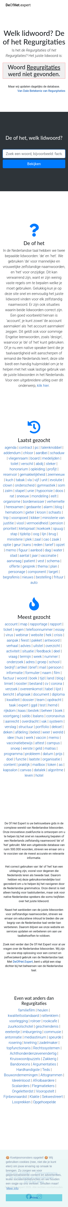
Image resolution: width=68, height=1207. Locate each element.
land (50, 678)
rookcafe (50, 1021)
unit (45, 480)
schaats (54, 512)
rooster (21, 683)
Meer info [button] (12, 1188)
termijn (25, 656)
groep (41, 662)
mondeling (40, 496)
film (57, 673)
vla (29, 480)
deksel (56, 727)
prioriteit (10, 528)
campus (53, 743)
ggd (34, 705)
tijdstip (25, 534)
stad (13, 555)
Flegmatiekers (43, 1086)
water (57, 550)
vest (41, 561)
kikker (35, 518)
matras (50, 748)
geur (17, 545)
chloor (28, 453)
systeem (56, 721)
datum (48, 754)
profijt (52, 469)
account (11, 624)
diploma (58, 694)
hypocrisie (45, 491)
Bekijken (34, 164)
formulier (32, 673)
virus (9, 635)
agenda (11, 447)
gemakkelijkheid (32, 474)
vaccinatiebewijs (20, 743)
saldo (26, 716)
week (38, 656)
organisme (11, 501)
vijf (36, 480)
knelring (30, 1042)
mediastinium (35, 1037)
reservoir (10, 474)
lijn (44, 534)
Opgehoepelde (44, 1102)
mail (42, 667)
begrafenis (11, 577)
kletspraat (27, 528)
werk (29, 737)
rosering (15, 1042)
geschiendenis (47, 1026)
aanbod (36, 550)
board (35, 458)
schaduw (57, 453)
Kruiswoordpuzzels (25, 1059)
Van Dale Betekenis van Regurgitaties (41, 91)
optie (7, 545)
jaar (35, 555)
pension (56, 523)
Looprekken (21, 1102)
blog (58, 507)
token (52, 764)
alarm (48, 507)
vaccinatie (48, 555)
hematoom (14, 512)
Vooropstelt (45, 1091)
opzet (60, 545)
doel (9, 759)
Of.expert (18, 5)
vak (44, 721)
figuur (23, 550)
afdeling (21, 732)
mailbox (38, 764)
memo (11, 550)
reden (38, 545)
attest (39, 743)
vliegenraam (18, 458)
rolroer (35, 1021)
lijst (58, 689)
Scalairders (20, 1086)
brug (52, 534)
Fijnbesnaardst (15, 1096)
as (61, 764)
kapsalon (10, 770)
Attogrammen (51, 1075)
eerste (28, 748)
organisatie (51, 759)
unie (30, 491)
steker (51, 464)
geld (38, 748)
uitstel (38, 646)
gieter (29, 512)
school (54, 662)
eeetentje (12, 1032)
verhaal (12, 646)
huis (20, 737)
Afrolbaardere (44, 1080)
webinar (22, 635)
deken (8, 732)
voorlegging (18, 1021)
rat (12, 496)
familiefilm (26, 1010)
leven (29, 775)
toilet (14, 464)
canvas (25, 770)
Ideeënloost (21, 1080)
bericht (8, 694)
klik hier (43, 385)
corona (56, 683)
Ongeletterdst (22, 1091)
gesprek (28, 566)
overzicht (53, 646)
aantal (24, 555)
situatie (28, 651)
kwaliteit (13, 700)
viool (20, 523)
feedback (43, 651)
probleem (32, 754)
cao (46, 539)
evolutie (56, 480)
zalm (9, 491)
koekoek (43, 528)
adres (30, 662)
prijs (59, 754)
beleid (35, 732)
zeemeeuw (56, 474)
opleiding (38, 469)
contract (25, 447)
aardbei (42, 453)
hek (48, 635)
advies (25, 646)
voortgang (11, 716)
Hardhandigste (28, 1069)
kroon (41, 512)
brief (33, 667)
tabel (49, 689)
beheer (46, 710)
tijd (42, 678)
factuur (8, 678)
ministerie (15, 539)
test (43, 705)
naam (46, 673)
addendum (12, 453)
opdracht (54, 700)
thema (43, 566)
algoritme (55, 770)
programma (13, 754)
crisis (58, 635)
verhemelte (56, 501)
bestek (33, 710)
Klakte (34, 1096)
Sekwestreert (52, 1096)
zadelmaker (48, 1042)
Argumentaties (44, 1064)
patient (29, 561)
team (40, 700)
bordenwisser (33, 501)
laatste (34, 759)
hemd (52, 705)
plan (53, 566)
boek (33, 678)
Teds (46, 1069)
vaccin (41, 737)
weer (46, 732)
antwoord (51, 640)
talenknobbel (51, 447)
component (37, 572)
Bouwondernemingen (21, 1075)
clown (7, 485)
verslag (10, 727)
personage (16, 572)
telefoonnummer (39, 629)
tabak (20, 480)
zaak (55, 539)
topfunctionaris (19, 1048)
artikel (22, 667)
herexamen (15, 507)
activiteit (13, 651)
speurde (55, 1037)
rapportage (38, 624)
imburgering (32, 1032)
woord (22, 678)
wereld (58, 732)
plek (28, 539)
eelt (54, 496)
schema (53, 561)
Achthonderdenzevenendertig (33, 1053)
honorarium (19, 469)
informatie (14, 673)
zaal (37, 539)
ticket (7, 629)
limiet (8, 683)
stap (13, 534)
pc (37, 447)
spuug (58, 528)
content (10, 764)
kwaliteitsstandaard (23, 1015)
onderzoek (15, 662)
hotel (39, 775)
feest (25, 640)
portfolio (42, 727)
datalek (40, 770)
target (53, 572)
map (23, 624)
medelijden (51, 458)
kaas (22, 710)
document (41, 694)
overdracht (30, 721)
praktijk (24, 764)
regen (19, 629)
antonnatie (13, 1037)
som (61, 485)
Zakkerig (49, 1059)
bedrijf (10, 667)
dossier (28, 700)
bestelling (43, 577)
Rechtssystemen (46, 1048)
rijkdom (10, 710)
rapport (55, 624)
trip (6, 518)
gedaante (33, 507)
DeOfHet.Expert (23, 961)
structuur (25, 727)
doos (59, 491)
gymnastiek (46, 485)
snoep (15, 748)
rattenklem (50, 1015)
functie (21, 759)
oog (36, 534)
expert (23, 705)
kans (27, 545)
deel (56, 651)
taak (12, 705)
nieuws (27, 577)
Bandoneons (20, 1064)
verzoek (11, 689)
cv (46, 683)
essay (60, 629)
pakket (36, 640)
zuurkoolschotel (20, 1026)
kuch (9, 480)
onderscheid (24, 485)
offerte (14, 566)
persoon (55, 667)
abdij (39, 464)
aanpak (12, 640)
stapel (20, 491)
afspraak (24, 694)
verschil (27, 464)
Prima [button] (34, 1197)
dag (48, 550)
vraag (13, 656)
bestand (35, 683)
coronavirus (55, 716)
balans (38, 716)
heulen (43, 1010)
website (37, 635)
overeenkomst (31, 689)
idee (10, 737)
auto (34, 582)
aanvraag (14, 561)
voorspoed (19, 518)
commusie (52, 1032)
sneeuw (23, 496)
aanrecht (12, 721)
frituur (58, 577)
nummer (51, 656)
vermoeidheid (37, 523)
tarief (49, 545)
